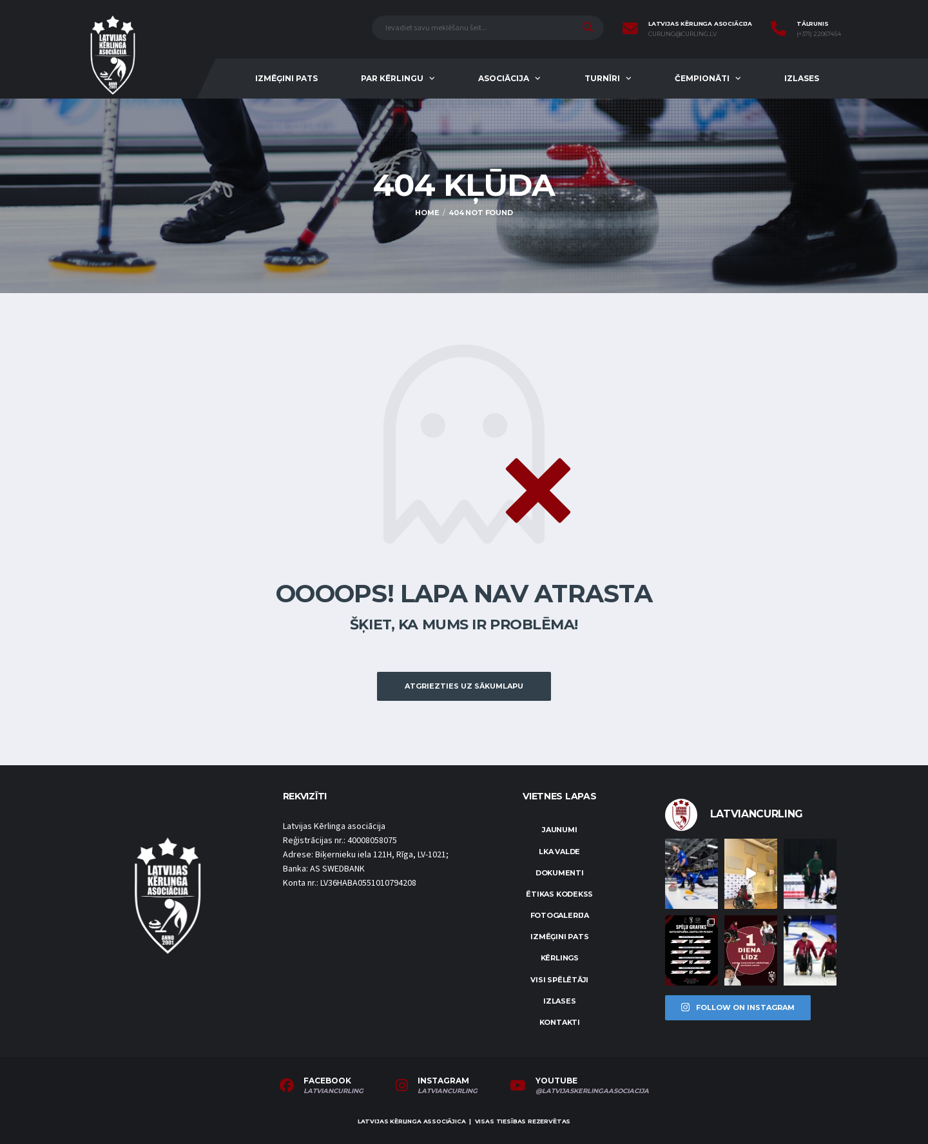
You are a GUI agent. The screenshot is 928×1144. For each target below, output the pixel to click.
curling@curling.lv (682, 34)
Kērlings (560, 957)
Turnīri (602, 78)
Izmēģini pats (286, 78)
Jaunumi (559, 829)
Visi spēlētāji (559, 979)
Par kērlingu (392, 78)
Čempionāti (702, 78)
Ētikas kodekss (559, 894)
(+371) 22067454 (819, 34)
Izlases (801, 78)
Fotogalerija (559, 915)
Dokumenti (560, 872)
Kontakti (559, 1022)
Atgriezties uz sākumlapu (464, 686)
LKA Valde (559, 851)
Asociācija (503, 78)
